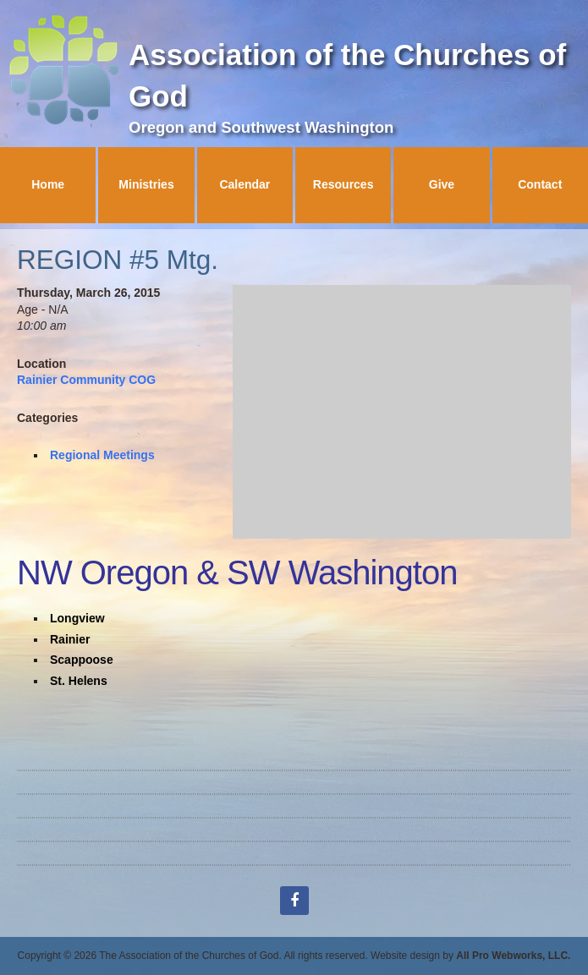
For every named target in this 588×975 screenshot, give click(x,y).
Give (441, 184)
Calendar (244, 184)
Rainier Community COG (86, 379)
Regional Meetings (102, 455)
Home (47, 184)
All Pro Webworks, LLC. (513, 955)
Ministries (145, 184)
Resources (343, 184)
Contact (540, 184)
